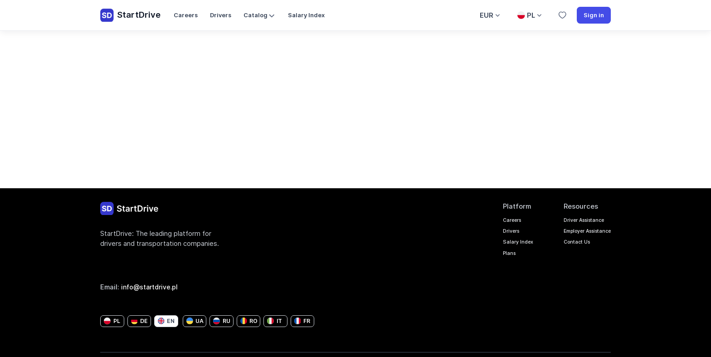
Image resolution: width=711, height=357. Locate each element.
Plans (481, 260)
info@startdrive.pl (151, 287)
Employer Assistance (577, 234)
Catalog (259, 15)
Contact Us (561, 247)
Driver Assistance (571, 221)
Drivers (220, 15)
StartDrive (130, 15)
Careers (186, 15)
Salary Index (306, 15)
